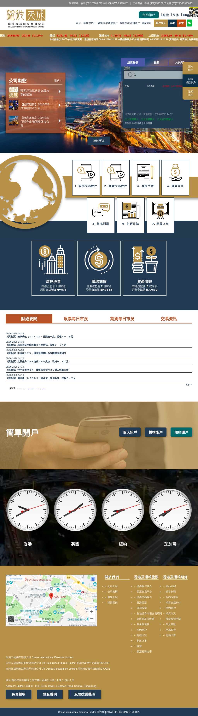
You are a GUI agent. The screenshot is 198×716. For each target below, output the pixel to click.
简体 (176, 14)
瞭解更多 (99, 140)
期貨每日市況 (122, 318)
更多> (57, 80)
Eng (186, 14)
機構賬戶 (156, 432)
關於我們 (89, 23)
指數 (156, 62)
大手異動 (180, 62)
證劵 (172, 23)
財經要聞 (29, 318)
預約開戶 (149, 14)
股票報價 (132, 62)
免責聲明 (19, 694)
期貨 (181, 23)
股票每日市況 (76, 318)
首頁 (78, 23)
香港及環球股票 (106, 23)
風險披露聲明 (84, 694)
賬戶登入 (161, 23)
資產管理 (147, 23)
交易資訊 (169, 318)
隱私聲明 (50, 694)
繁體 (166, 14)
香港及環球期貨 (128, 23)
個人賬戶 (130, 432)
